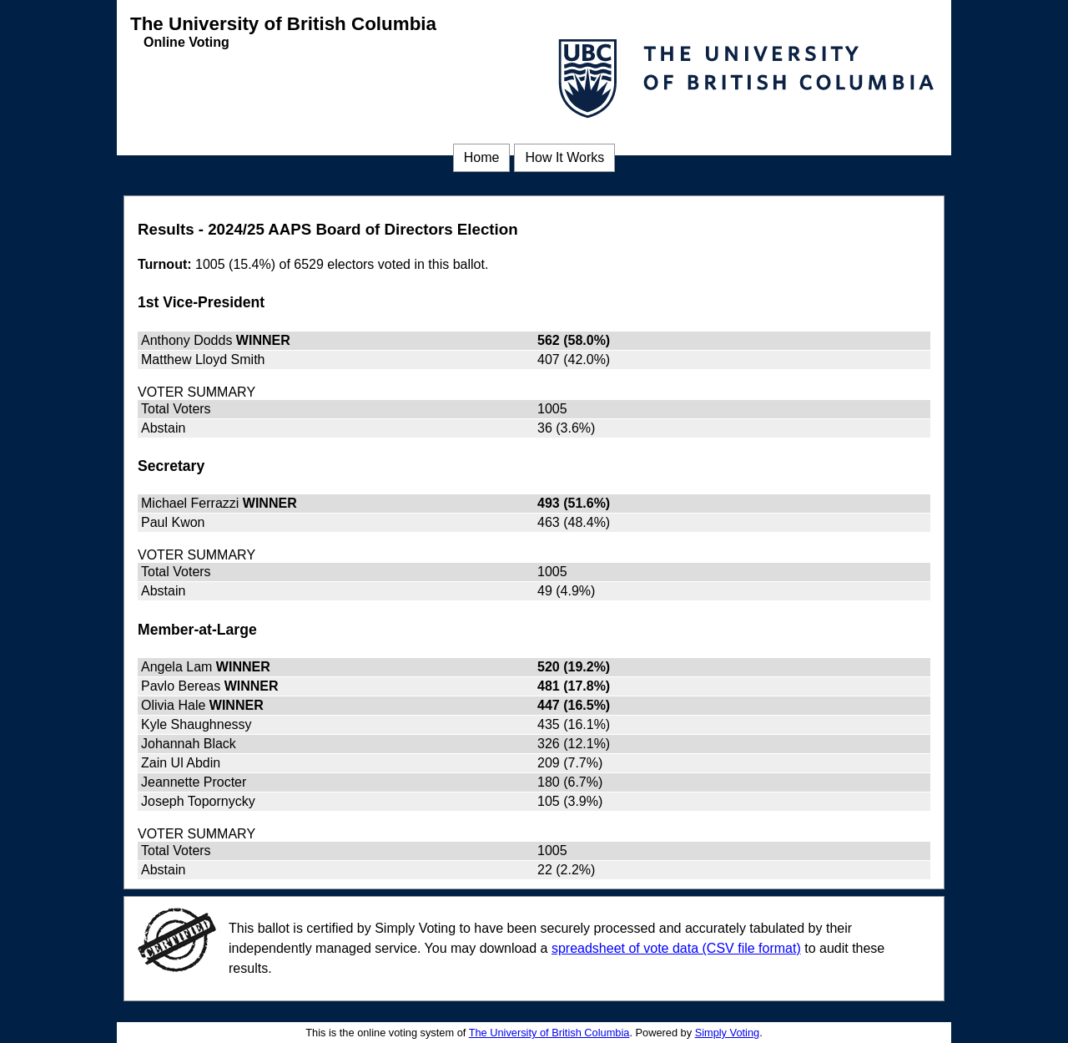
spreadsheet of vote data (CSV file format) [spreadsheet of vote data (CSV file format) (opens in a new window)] (676, 948)
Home (482, 157)
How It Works (564, 157)
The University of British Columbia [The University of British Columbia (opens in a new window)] (549, 1032)
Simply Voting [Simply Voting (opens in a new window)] (727, 1032)
